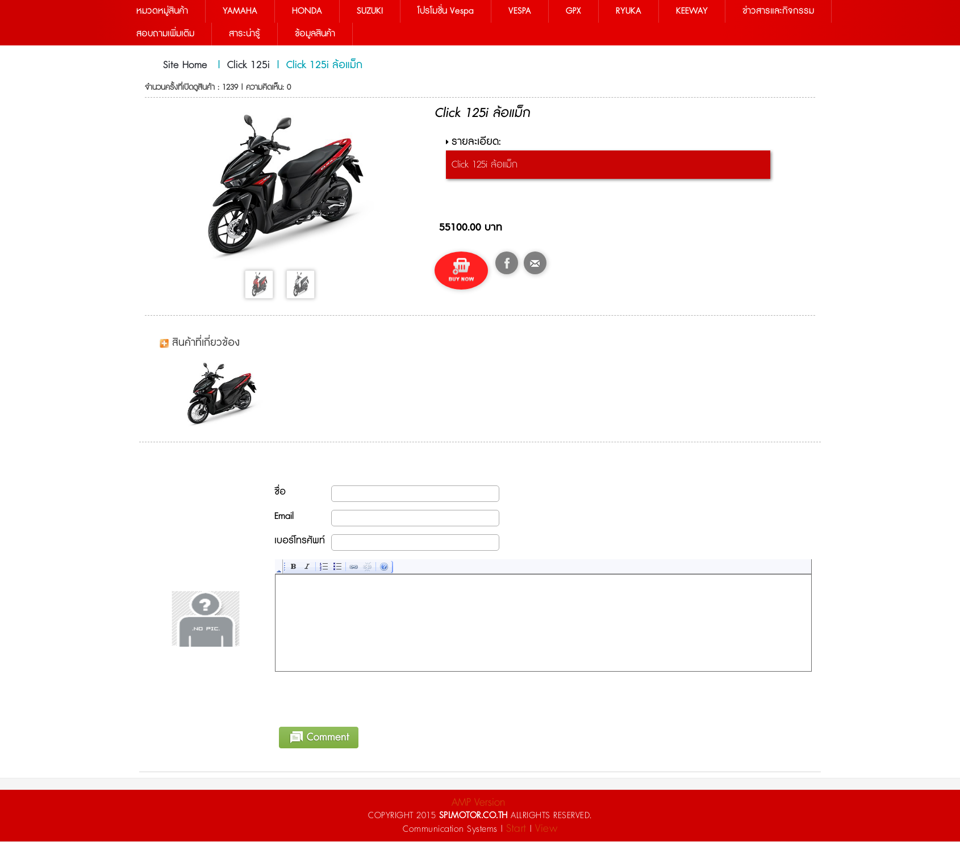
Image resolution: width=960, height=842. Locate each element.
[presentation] (362, 698)
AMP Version (478, 803)
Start (516, 829)
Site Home (185, 65)
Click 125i (248, 65)
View (546, 829)
